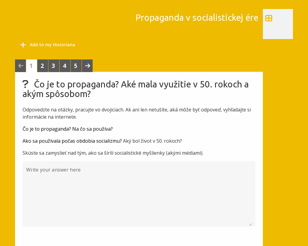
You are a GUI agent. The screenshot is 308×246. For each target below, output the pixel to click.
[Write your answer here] (139, 197)
